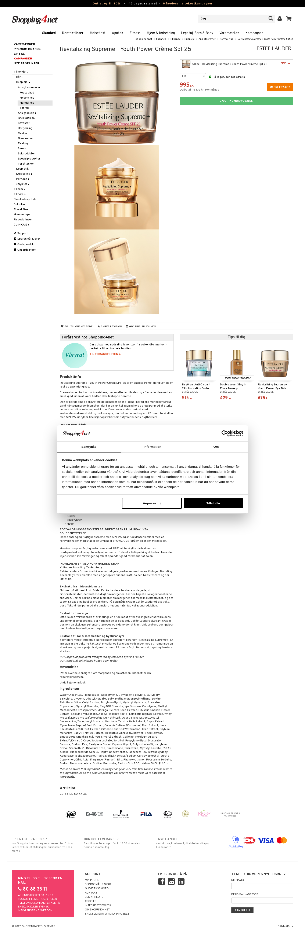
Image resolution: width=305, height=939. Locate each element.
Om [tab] (216, 446)
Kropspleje (24, 174)
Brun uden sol (26, 118)
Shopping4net (144, 39)
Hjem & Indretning (161, 33)
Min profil (92, 880)
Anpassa (152, 503)
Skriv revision (110, 326)
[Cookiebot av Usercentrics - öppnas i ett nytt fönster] (224, 433)
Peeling (23, 143)
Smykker (23, 184)
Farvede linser (23, 219)
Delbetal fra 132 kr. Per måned (199, 90)
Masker (22, 133)
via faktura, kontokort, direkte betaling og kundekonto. (188, 843)
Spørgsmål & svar (27, 239)
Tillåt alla (213, 503)
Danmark (285, 926)
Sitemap (49, 926)
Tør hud (24, 108)
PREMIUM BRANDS (27, 49)
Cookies (90, 901)
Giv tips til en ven (141, 326)
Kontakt (91, 893)
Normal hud (226, 39)
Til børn (20, 194)
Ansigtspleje (27, 113)
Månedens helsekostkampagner (188, 3)
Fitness (135, 33)
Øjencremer (25, 138)
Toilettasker (26, 164)
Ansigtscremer (207, 39)
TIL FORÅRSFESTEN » (105, 354)
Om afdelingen (25, 250)
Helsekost (97, 33)
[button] (289, 19)
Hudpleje (189, 39)
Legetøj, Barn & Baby (197, 33)
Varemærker (229, 33)
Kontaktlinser (72, 33)
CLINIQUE (22, 225)
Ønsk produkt (24, 244)
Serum (22, 148)
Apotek (117, 33)
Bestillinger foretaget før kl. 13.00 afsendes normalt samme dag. (116, 843)
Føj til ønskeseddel (77, 326)
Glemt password (97, 888)
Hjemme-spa (22, 214)
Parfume (23, 179)
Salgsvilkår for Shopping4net (107, 914)
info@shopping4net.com (35, 910)
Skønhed (49, 33)
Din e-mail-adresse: (245, 894)
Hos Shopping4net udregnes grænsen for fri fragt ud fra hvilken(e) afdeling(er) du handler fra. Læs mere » (44, 845)
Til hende (175, 39)
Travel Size (21, 209)
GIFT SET (20, 54)
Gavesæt (24, 123)
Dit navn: (237, 880)
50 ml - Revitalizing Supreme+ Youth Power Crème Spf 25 (236, 64)
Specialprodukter (29, 159)
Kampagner (254, 33)
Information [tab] (152, 446)
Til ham (20, 189)
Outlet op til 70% (107, 3)
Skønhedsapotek (25, 199)
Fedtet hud (27, 93)
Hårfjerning (25, 128)
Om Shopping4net (97, 910)
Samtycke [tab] (89, 446)
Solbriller (19, 204)
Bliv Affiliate (94, 897)
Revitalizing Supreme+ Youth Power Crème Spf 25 (265, 39)
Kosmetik (23, 169)
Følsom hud (27, 98)
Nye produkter (26, 63)
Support (21, 233)
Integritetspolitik (98, 905)
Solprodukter (26, 153)
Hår (19, 77)
